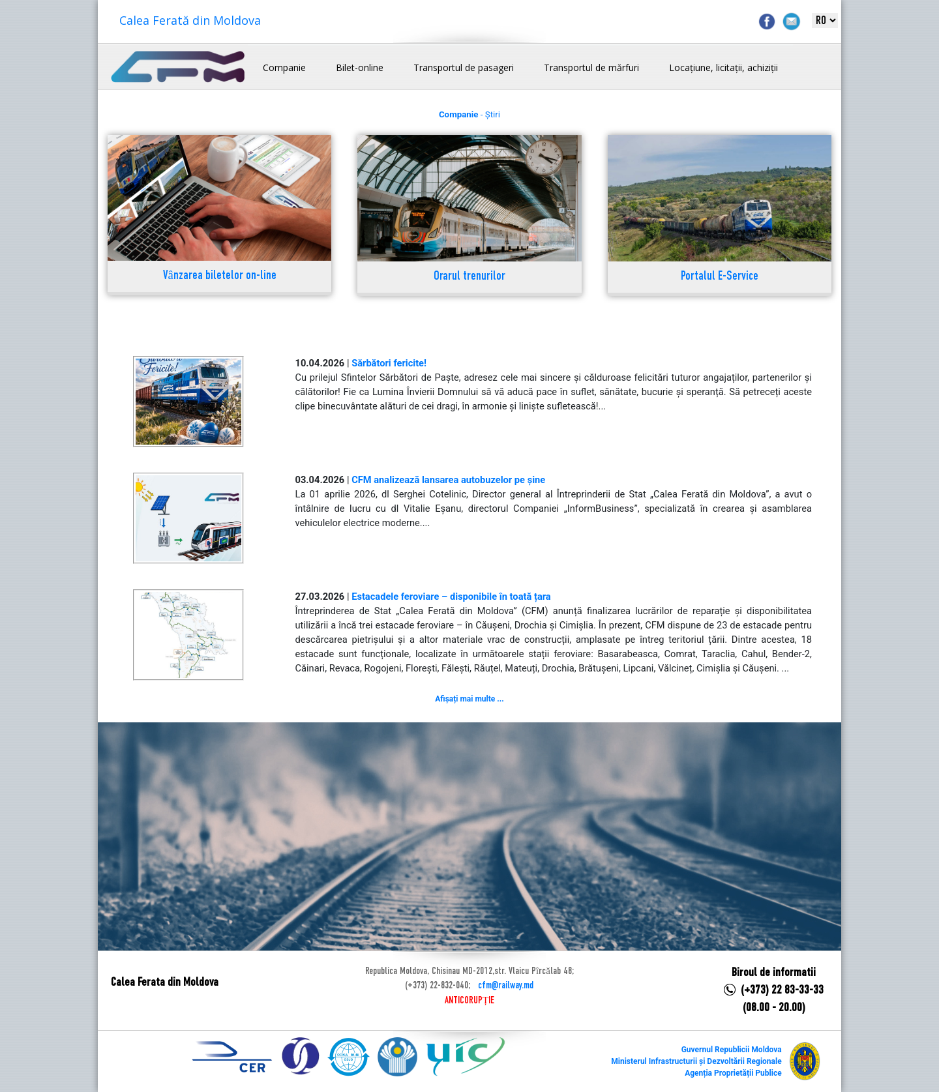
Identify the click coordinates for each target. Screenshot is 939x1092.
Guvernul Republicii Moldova (731, 1049)
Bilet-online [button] (359, 67)
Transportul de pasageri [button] (463, 67)
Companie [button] (284, 67)
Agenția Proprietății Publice (733, 1073)
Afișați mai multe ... (469, 698)
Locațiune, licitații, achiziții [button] (723, 67)
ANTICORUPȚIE (469, 1000)
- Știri (469, 114)
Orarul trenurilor (469, 276)
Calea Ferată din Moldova (190, 20)
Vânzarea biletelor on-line (219, 276)
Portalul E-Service (719, 276)
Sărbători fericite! (388, 363)
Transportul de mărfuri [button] (591, 67)
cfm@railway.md (505, 985)
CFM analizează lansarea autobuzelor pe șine (448, 480)
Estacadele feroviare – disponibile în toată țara (451, 596)
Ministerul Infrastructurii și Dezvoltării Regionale (696, 1061)
